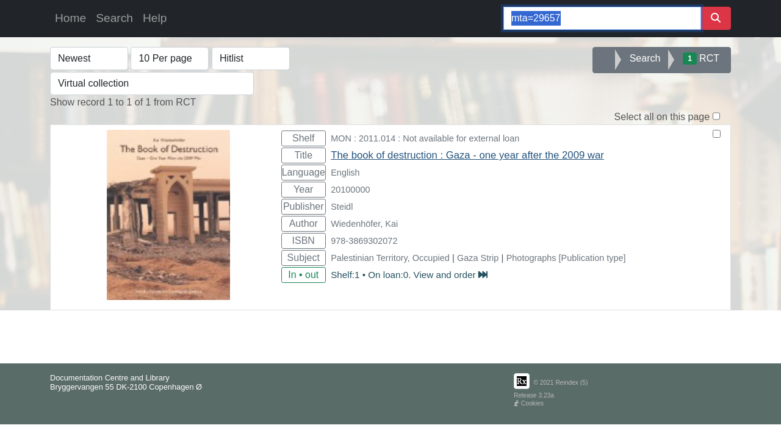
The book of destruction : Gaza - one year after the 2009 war (467, 155)
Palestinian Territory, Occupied (390, 258)
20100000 (350, 190)
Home (70, 18)
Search (114, 18)
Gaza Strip (477, 258)
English (345, 172)
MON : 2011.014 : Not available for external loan (425, 138)
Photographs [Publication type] (566, 258)
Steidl (342, 207)
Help (155, 18)
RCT (701, 58)
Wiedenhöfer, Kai (364, 224)
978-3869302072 (364, 241)
